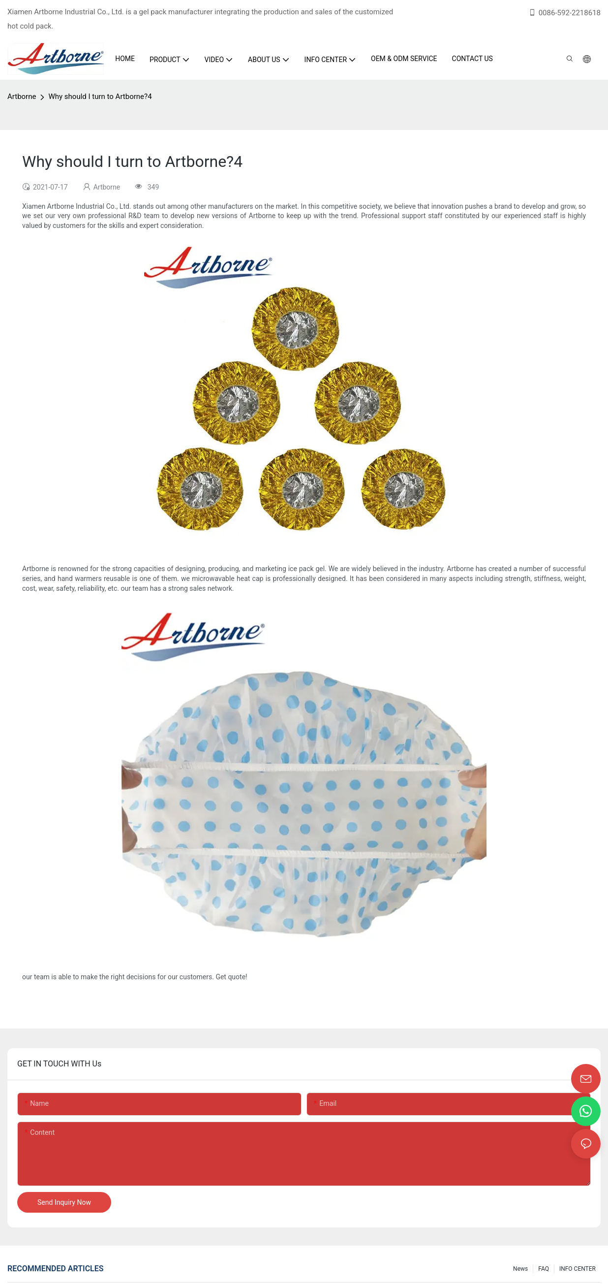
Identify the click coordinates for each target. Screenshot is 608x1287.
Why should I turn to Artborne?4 (100, 96)
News (520, 1268)
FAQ (543, 1268)
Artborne (21, 96)
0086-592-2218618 (564, 12)
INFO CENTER (577, 1268)
